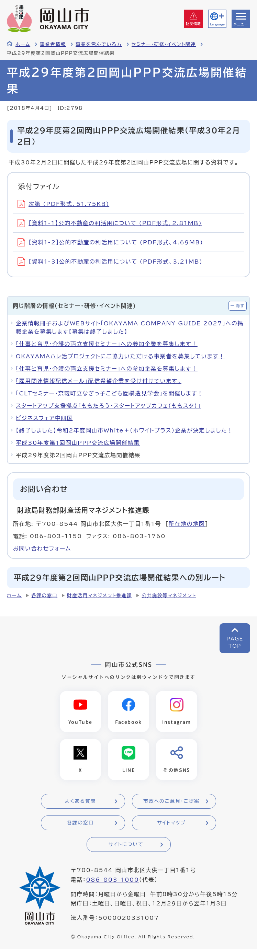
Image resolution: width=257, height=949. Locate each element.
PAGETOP (234, 642)
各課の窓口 (44, 595)
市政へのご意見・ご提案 (171, 801)
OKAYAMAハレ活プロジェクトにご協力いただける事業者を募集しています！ (120, 356)
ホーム (22, 44)
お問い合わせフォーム (42, 548)
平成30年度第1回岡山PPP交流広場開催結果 (78, 442)
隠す (240, 306)
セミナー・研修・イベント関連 (164, 44)
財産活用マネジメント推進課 (99, 595)
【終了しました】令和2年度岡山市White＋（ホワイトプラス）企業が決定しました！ (124, 430)
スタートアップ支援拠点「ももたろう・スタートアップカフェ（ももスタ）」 (108, 405)
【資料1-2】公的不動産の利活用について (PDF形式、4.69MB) (110, 242)
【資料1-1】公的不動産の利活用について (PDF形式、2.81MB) (110, 223)
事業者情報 (53, 44)
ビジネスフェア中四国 (44, 418)
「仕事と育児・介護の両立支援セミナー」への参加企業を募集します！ (107, 344)
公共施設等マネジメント (169, 595)
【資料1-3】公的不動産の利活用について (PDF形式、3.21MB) (110, 261)
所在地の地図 (187, 523)
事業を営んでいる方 (99, 44)
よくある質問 (80, 801)
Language (217, 24)
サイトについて (126, 845)
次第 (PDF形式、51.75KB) (63, 204)
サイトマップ (171, 823)
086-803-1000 (112, 880)
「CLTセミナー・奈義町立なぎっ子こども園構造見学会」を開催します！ (109, 393)
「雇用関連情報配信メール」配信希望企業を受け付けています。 (98, 381)
